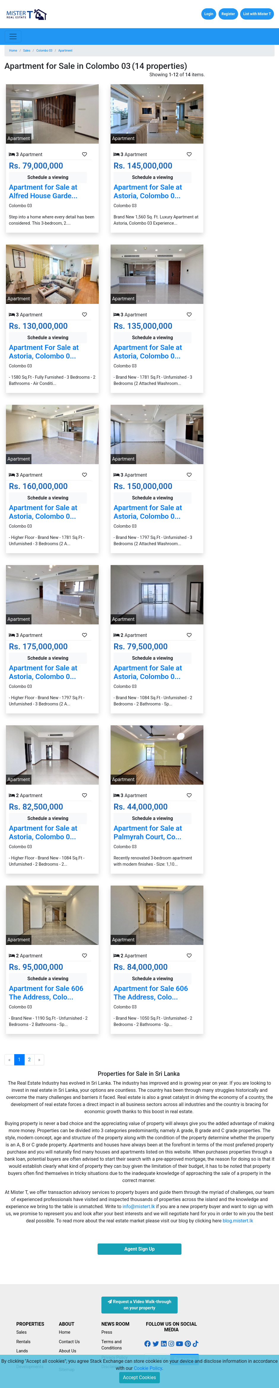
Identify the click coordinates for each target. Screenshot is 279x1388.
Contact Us (69, 1341)
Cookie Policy (148, 1368)
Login (208, 14)
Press (106, 1332)
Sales (26, 50)
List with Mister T (257, 14)
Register (228, 14)
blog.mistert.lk (238, 1221)
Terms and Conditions (111, 1345)
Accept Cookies (139, 1377)
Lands (22, 1351)
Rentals (23, 1341)
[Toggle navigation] (13, 36)
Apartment (65, 50)
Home (13, 50)
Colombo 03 (44, 50)
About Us (67, 1351)
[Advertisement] (244, 160)
